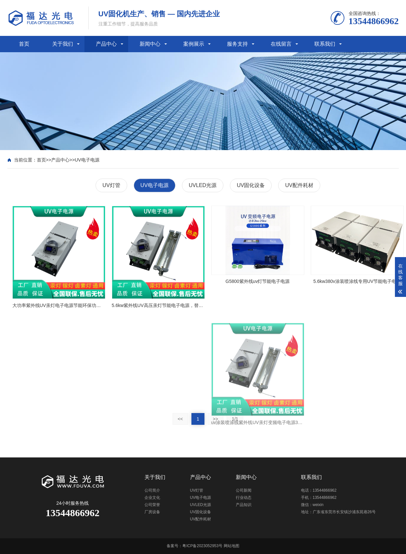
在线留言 (281, 44)
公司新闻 (243, 490)
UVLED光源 (203, 186)
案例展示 (193, 44)
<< (180, 419)
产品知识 (243, 504)
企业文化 (152, 497)
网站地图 (231, 546)
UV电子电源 (87, 159)
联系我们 (324, 44)
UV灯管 (111, 186)
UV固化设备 (251, 186)
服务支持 (237, 44)
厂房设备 (152, 512)
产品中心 (106, 44)
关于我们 (62, 44)
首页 (24, 44)
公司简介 (152, 490)
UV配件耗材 (299, 186)
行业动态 (243, 497)
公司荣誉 (152, 504)
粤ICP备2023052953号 (202, 546)
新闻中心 (150, 44)
